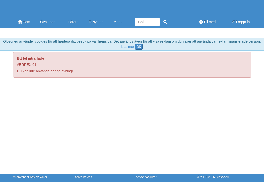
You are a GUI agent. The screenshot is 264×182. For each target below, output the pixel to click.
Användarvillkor (146, 177)
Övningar (49, 22)
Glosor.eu (222, 177)
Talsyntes (96, 22)
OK (139, 47)
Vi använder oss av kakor (30, 177)
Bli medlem (210, 22)
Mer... (119, 22)
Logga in (241, 22)
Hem (24, 22)
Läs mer (127, 46)
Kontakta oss (83, 177)
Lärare (73, 22)
